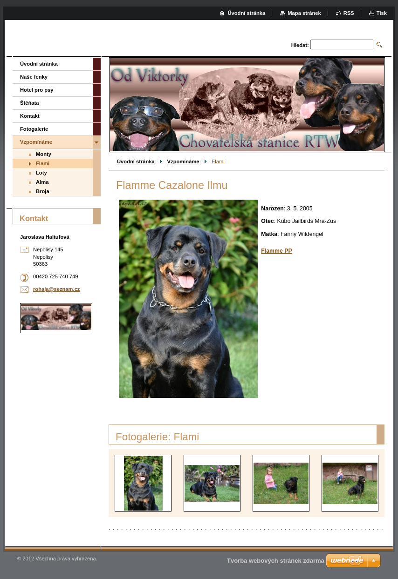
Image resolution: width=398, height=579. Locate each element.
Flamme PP (276, 251)
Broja (42, 191)
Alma (42, 182)
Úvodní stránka (136, 161)
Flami (42, 163)
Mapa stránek (304, 13)
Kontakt (30, 116)
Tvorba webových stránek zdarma (275, 560)
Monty (43, 154)
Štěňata (29, 103)
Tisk (382, 13)
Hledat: (300, 45)
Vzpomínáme (183, 161)
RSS (348, 13)
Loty (41, 172)
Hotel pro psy (36, 90)
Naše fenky (34, 77)
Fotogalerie (34, 129)
